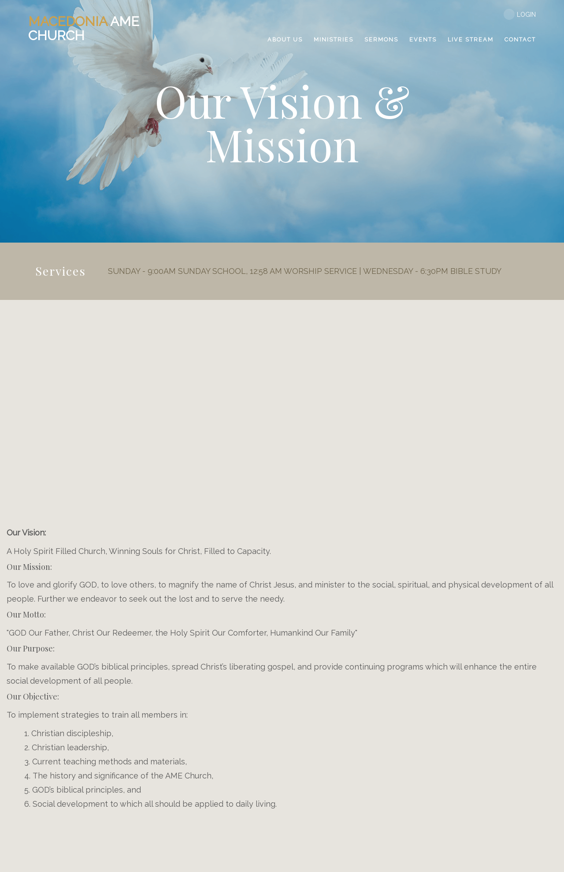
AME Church (83, 28)
